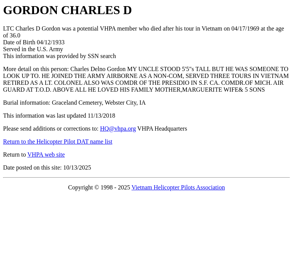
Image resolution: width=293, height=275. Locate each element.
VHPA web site (46, 154)
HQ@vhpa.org (118, 128)
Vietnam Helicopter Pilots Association (178, 187)
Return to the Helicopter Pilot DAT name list (57, 141)
